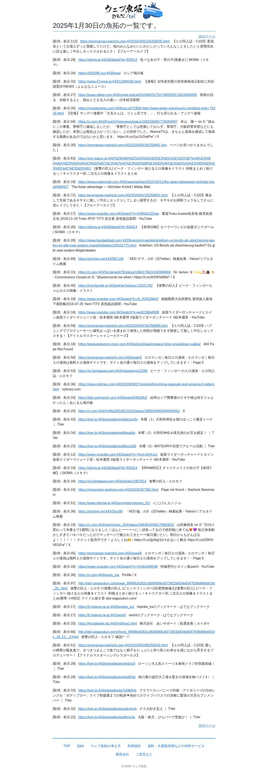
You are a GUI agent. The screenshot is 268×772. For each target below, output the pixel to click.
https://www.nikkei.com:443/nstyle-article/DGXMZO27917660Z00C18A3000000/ (137, 95)
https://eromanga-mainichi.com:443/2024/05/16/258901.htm (122, 145)
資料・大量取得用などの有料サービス (176, 746)
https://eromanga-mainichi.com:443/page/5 (110, 357)
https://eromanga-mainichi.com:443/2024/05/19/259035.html (125, 41)
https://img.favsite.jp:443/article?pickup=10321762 (115, 285)
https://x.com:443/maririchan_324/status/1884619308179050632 (126, 525)
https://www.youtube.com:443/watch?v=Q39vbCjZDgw (118, 213)
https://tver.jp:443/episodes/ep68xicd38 (107, 446)
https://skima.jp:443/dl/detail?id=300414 (107, 468)
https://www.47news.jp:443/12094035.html (109, 81)
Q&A (80, 746)
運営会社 (122, 754)
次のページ (206, 36)
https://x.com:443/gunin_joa (98, 575)
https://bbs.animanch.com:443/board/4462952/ (112, 397)
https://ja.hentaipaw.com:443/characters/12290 (113, 371)
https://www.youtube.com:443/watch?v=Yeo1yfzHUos (117, 454)
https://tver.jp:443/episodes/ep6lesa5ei (106, 433)
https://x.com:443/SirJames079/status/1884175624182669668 (124, 272)
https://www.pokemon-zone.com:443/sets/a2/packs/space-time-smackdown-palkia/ (139, 344)
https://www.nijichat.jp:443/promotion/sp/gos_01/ (114, 503)
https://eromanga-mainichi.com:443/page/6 (110, 553)
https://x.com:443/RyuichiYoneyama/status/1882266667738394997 (128, 121)
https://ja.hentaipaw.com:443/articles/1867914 (112, 481)
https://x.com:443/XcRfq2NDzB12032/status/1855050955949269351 (129, 411)
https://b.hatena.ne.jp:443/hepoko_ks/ (106, 606)
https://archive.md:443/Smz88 (100, 511)
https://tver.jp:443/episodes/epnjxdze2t (106, 663)
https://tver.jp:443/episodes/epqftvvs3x (106, 717)
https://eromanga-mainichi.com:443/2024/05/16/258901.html (123, 195)
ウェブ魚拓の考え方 (106, 746)
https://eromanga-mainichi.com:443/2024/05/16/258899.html (123, 325)
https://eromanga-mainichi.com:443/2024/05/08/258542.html (123, 645)
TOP (66, 746)
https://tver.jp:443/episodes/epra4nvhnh (107, 709)
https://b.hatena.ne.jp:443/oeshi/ (102, 615)
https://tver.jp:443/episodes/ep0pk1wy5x (108, 419)
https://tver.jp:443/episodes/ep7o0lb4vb (107, 690)
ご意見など (144, 754)
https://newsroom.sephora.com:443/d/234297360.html (118, 489)
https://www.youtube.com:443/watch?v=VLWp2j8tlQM (118, 566)
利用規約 (134, 746)
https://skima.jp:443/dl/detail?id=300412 (107, 59)
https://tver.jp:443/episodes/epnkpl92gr (107, 677)
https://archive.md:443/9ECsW (101, 259)
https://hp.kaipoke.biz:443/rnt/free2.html (107, 623)
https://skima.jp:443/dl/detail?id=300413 (107, 227)
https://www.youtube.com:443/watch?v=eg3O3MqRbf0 (118, 312)
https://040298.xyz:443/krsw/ (99, 73)
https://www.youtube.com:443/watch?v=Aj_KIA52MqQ (118, 299)
